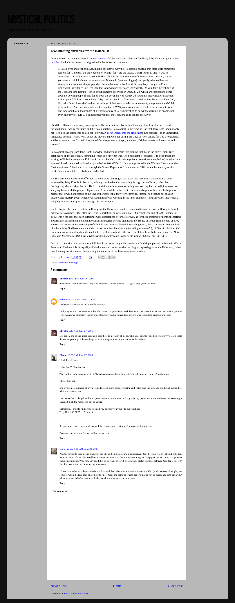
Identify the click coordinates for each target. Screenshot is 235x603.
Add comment (59, 491)
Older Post (175, 586)
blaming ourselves (97, 58)
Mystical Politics (40, 19)
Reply (62, 288)
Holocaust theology (68, 262)
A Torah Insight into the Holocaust (123, 132)
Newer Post (58, 586)
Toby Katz (64, 299)
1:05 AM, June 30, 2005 (86, 448)
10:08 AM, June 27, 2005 (80, 355)
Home (117, 586)
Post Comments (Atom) (76, 593)
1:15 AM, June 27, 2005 (84, 299)
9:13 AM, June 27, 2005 (81, 330)
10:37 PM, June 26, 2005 (81, 278)
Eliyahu (63, 278)
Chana (62, 355)
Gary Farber (66, 448)
